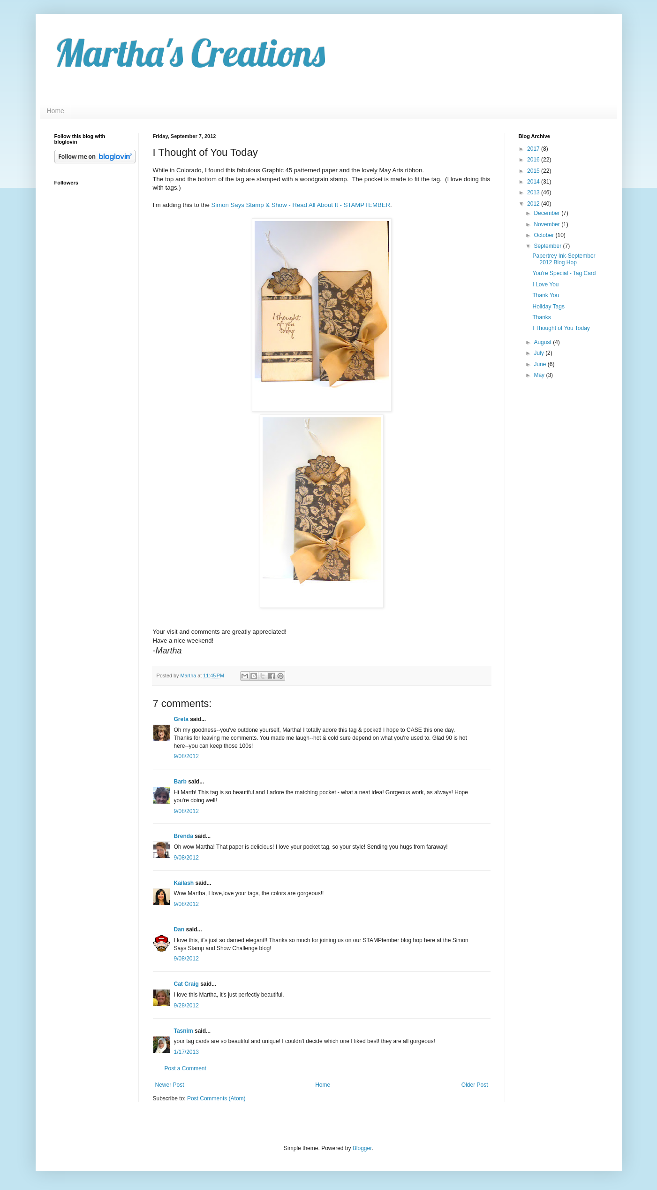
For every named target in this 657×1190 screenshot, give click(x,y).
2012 (534, 203)
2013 (534, 192)
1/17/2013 (186, 1052)
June (540, 364)
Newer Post (169, 1085)
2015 (534, 171)
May (540, 375)
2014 (534, 181)
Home (55, 111)
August (543, 342)
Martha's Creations (189, 52)
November (547, 224)
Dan (179, 929)
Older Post (474, 1085)
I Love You (545, 284)
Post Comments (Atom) (216, 1098)
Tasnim (183, 1031)
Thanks (541, 317)
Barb (180, 781)
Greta (181, 719)
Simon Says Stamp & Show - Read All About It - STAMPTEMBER (300, 204)
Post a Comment (185, 1068)
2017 (534, 149)
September (548, 246)
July (539, 353)
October (544, 235)
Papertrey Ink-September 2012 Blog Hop (563, 259)
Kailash (184, 883)
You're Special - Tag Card (564, 273)
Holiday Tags (548, 306)
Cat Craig (186, 984)
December (547, 213)
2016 (534, 159)
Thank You (545, 295)
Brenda (183, 836)
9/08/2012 (186, 756)
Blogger (362, 1148)
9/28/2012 (186, 1005)
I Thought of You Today (560, 328)
